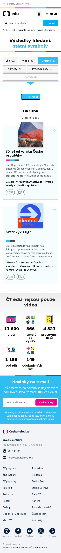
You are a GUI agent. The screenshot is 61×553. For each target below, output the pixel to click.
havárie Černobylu (46, 29)
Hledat (51, 23)
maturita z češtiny (26, 29)
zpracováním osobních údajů (38, 418)
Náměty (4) (14, 69)
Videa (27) (28, 61)
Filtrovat (33, 96)
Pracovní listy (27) (43, 69)
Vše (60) (10, 61)
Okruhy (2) (48, 61)
